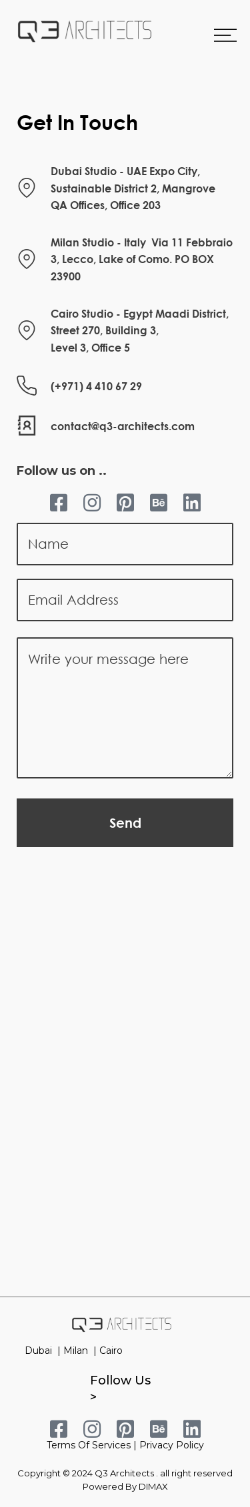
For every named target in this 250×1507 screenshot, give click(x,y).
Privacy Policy (171, 1445)
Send (125, 822)
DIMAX (153, 1486)
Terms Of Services (89, 1445)
